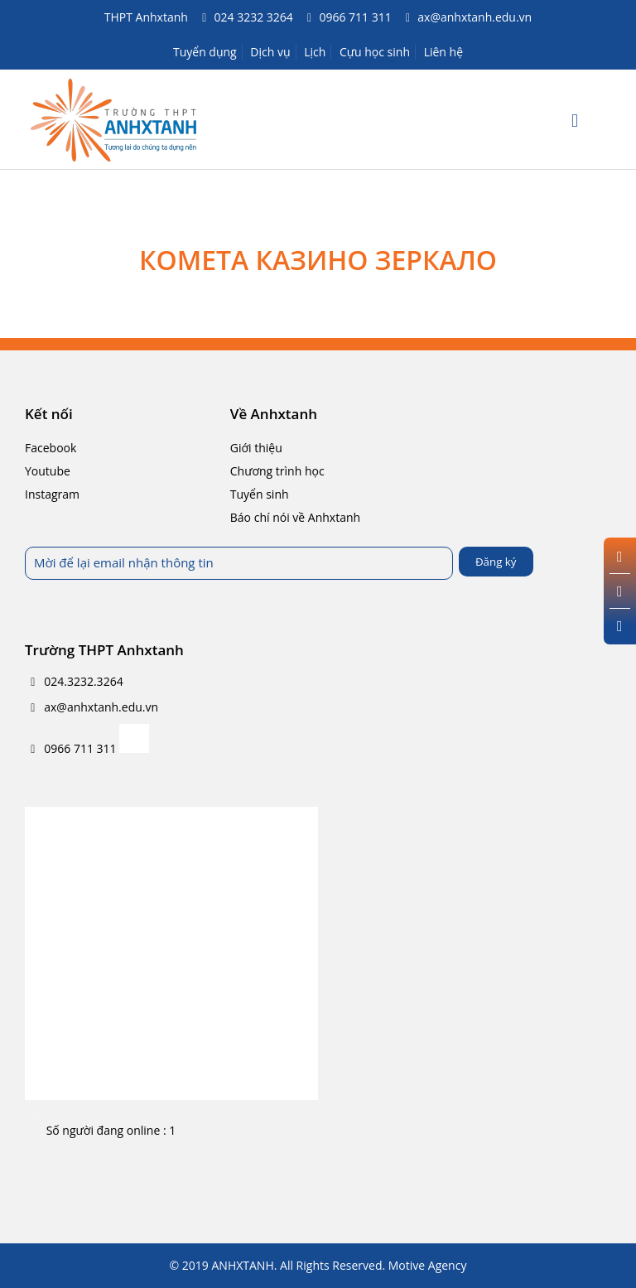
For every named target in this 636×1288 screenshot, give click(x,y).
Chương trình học (277, 471)
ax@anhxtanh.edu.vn (474, 17)
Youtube (47, 471)
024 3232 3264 (253, 17)
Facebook (50, 448)
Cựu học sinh (375, 52)
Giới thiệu (256, 448)
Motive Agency (427, 1265)
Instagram (52, 494)
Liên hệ (443, 52)
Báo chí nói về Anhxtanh (295, 517)
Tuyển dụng (205, 52)
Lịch (314, 52)
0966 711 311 (355, 17)
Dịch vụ (270, 52)
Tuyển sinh (259, 494)
